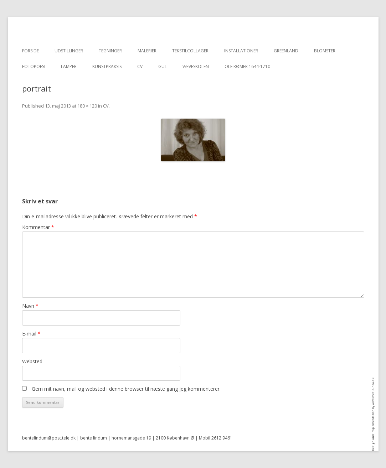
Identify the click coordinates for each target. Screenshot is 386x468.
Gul (162, 66)
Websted (32, 361)
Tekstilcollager (190, 51)
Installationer (241, 51)
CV (140, 66)
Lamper (69, 66)
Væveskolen (195, 66)
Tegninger (110, 51)
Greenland (286, 51)
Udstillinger (69, 51)
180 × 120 (87, 106)
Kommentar (38, 227)
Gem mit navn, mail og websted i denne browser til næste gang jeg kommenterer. (126, 388)
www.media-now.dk (373, 391)
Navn (30, 305)
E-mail (31, 333)
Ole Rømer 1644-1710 (247, 66)
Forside (30, 51)
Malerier (147, 51)
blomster (324, 51)
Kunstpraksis (107, 66)
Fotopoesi (33, 66)
